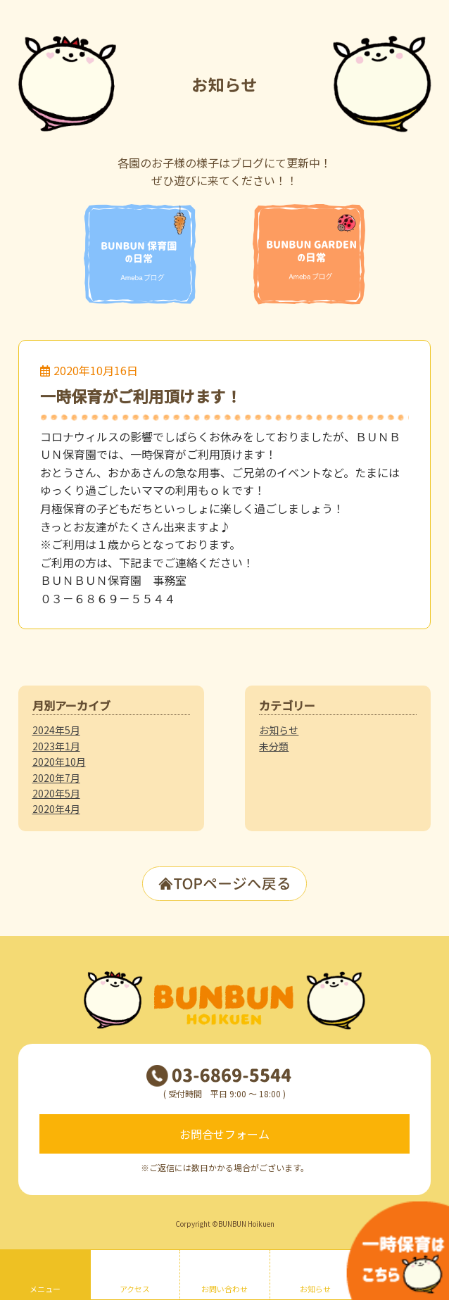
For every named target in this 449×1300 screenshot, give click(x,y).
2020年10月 (59, 762)
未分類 (274, 746)
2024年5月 (56, 730)
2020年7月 (56, 778)
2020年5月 (56, 793)
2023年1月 (56, 746)
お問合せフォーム (224, 1133)
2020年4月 (56, 809)
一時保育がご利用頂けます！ (140, 395)
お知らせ (278, 730)
